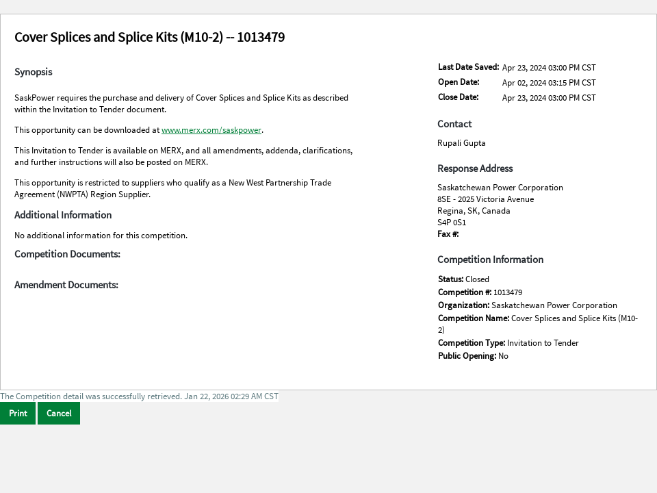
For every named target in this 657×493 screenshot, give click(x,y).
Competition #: (465, 292)
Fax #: (448, 234)
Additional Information (63, 215)
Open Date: (458, 82)
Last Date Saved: (468, 67)
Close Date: (458, 97)
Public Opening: (468, 356)
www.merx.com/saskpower (211, 130)
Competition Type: (472, 343)
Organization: (464, 305)
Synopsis (33, 72)
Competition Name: (474, 318)
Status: (451, 279)
